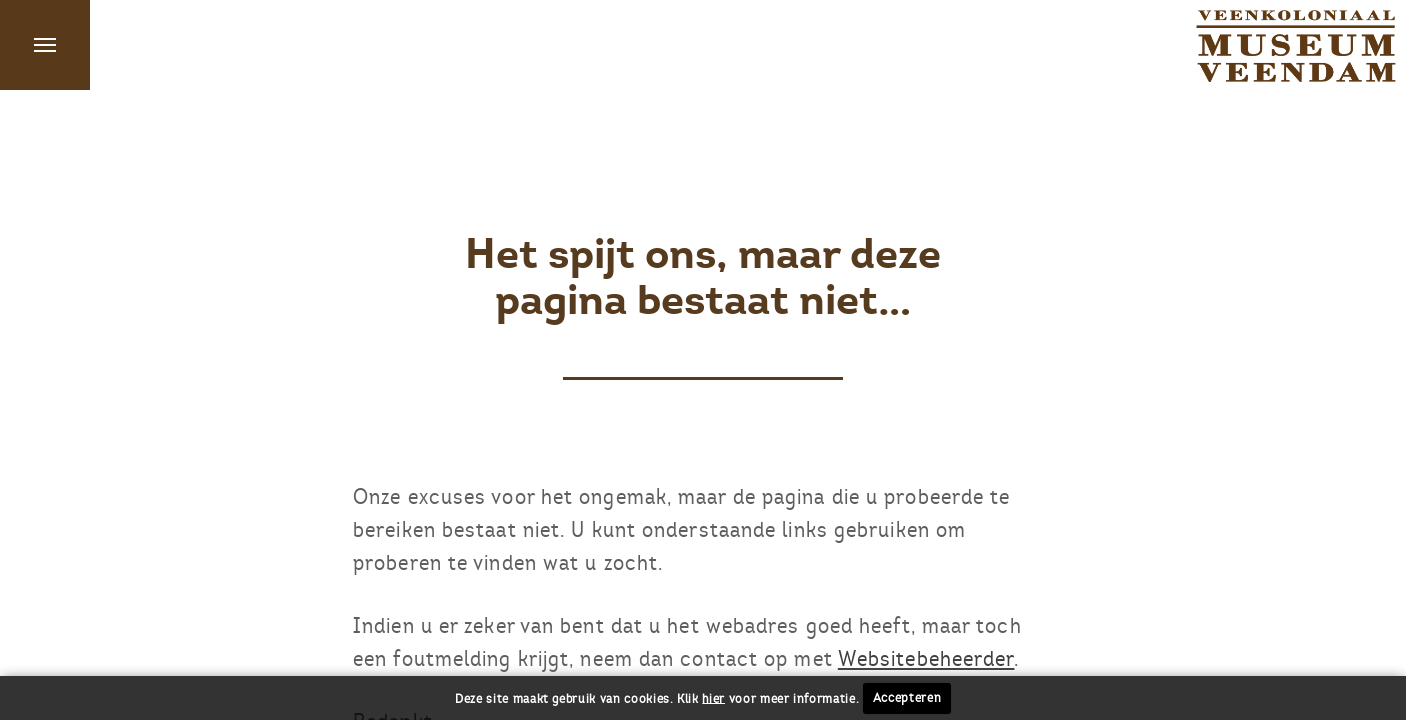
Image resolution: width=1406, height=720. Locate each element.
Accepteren (907, 698)
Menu (45, 45)
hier (713, 698)
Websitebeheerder (926, 658)
